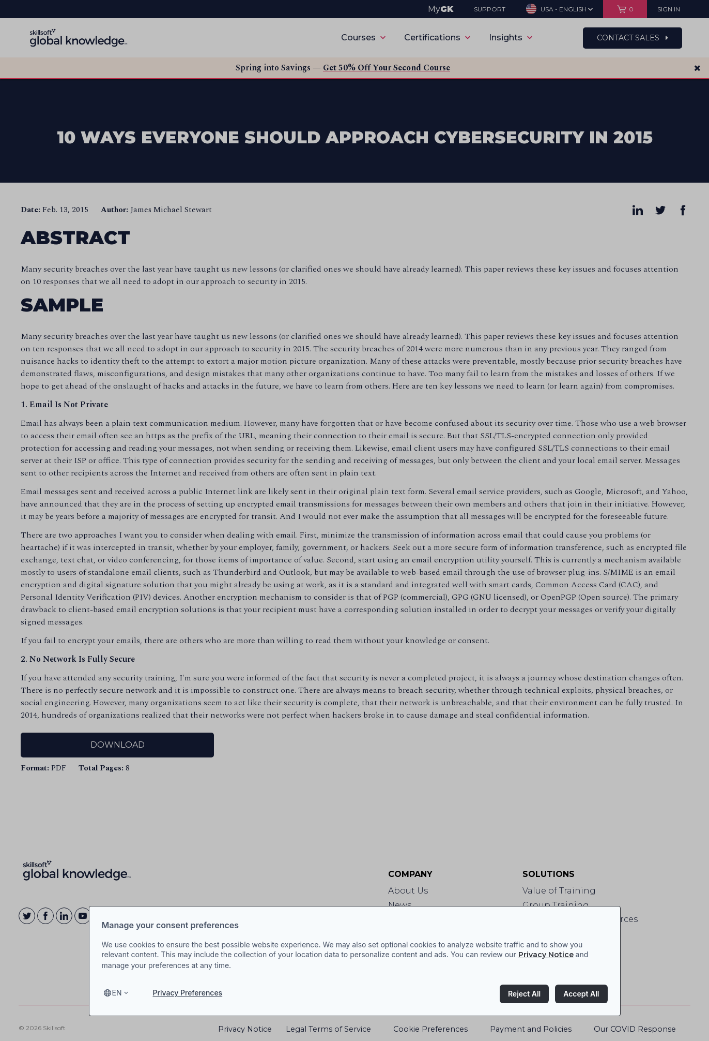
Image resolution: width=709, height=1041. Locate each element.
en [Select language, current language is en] (117, 992)
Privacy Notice (546, 954)
